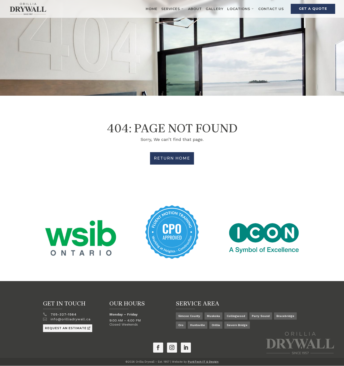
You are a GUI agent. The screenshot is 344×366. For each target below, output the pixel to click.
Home (151, 9)
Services (172, 9)
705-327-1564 (64, 314)
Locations (240, 9)
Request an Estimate (65, 328)
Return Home (172, 158)
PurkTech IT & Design (203, 361)
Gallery (214, 9)
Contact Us (271, 9)
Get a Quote (313, 8)
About (195, 9)
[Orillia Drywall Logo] (28, 9)
